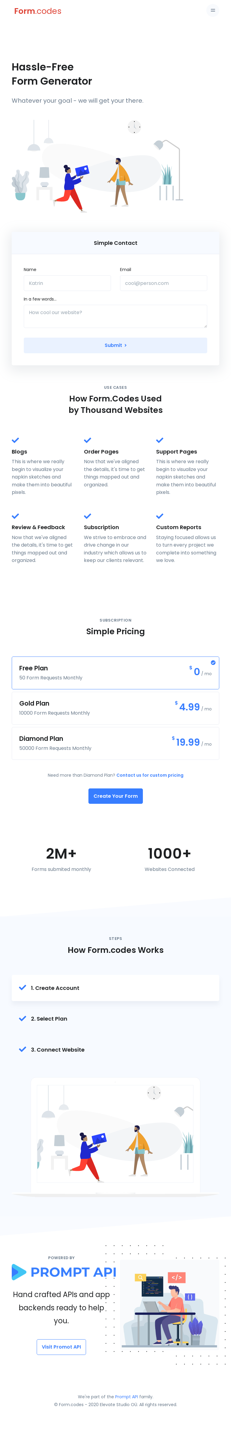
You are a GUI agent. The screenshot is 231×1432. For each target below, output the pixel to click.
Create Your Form (116, 796)
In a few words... (40, 299)
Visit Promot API (61, 1346)
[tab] (115, 988)
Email (125, 270)
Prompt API (126, 1397)
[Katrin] (67, 283)
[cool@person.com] (163, 283)
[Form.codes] (28, 11)
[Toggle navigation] (212, 10)
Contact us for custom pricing (149, 775)
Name (30, 270)
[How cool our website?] (115, 316)
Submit (116, 345)
